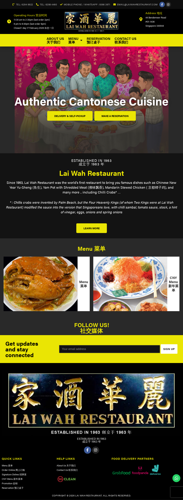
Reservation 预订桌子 (98, 40)
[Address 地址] (141, 19)
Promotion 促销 (10, 483)
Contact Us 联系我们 (125, 40)
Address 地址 (153, 13)
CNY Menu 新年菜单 (12, 479)
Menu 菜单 (75, 40)
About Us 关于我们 (55, 40)
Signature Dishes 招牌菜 (14, 474)
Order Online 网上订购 (13, 470)
